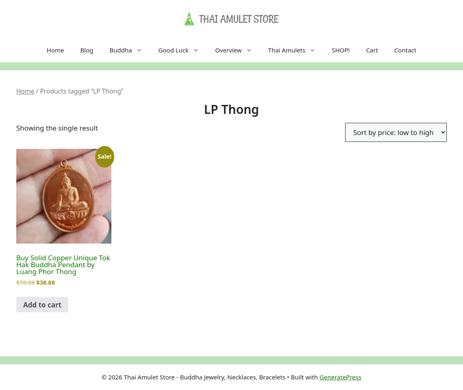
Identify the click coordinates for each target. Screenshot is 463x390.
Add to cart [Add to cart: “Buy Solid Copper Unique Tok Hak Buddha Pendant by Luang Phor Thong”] (42, 304)
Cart (372, 50)
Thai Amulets (296, 50)
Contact (405, 50)
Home (55, 50)
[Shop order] (396, 132)
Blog (86, 50)
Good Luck (183, 50)
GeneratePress (340, 377)
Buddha (129, 50)
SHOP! (341, 50)
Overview (237, 50)
